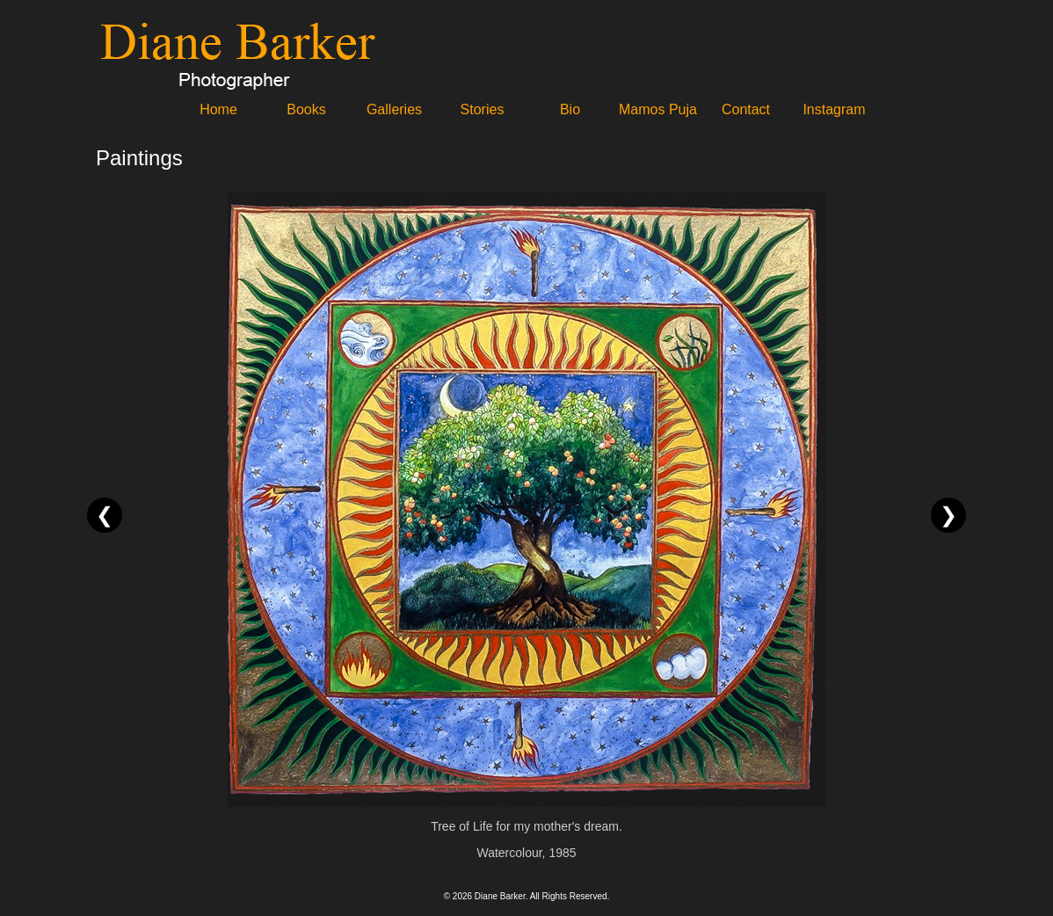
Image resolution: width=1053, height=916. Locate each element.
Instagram (833, 109)
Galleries (394, 109)
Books (306, 109)
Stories (483, 109)
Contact (746, 109)
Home (218, 109)
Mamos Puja (658, 109)
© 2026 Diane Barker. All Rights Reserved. (527, 896)
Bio (570, 109)
